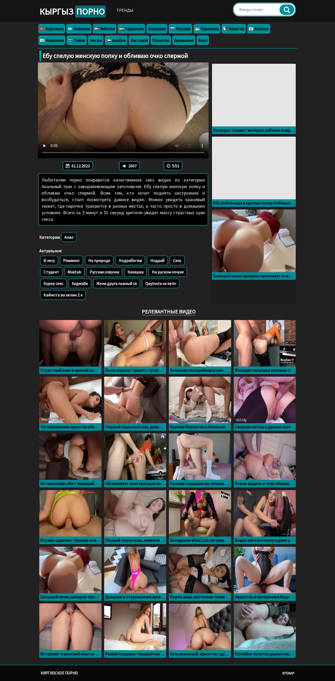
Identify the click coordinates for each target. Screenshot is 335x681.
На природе (99, 260)
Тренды (124, 10)
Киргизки (51, 28)
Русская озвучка (104, 272)
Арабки (116, 40)
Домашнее (184, 40)
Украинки (207, 28)
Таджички (131, 28)
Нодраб (157, 260)
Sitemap (288, 673)
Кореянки (52, 40)
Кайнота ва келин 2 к (62, 295)
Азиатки (233, 28)
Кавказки (157, 28)
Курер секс (53, 283)
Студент (51, 272)
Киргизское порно (59, 673)
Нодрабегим (130, 260)
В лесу (49, 260)
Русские (180, 28)
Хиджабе (80, 283)
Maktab (74, 272)
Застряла (139, 40)
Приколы (160, 40)
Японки (259, 28)
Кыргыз (73, 11)
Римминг (71, 260)
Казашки (79, 28)
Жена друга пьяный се (116, 283)
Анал (202, 40)
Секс (177, 260)
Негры (96, 40)
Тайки (76, 40)
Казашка (135, 272)
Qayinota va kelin (160, 283)
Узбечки (104, 28)
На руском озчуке (168, 272)
